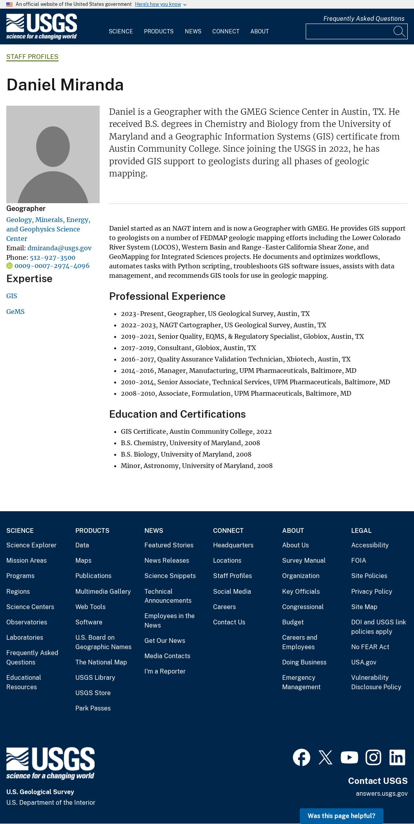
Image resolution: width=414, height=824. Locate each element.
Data (82, 545)
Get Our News (164, 640)
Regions (18, 591)
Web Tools (90, 607)
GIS (11, 296)
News (193, 31)
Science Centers (30, 607)
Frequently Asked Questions (364, 18)
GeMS (15, 312)
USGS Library (95, 677)
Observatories (26, 622)
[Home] (41, 38)
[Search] (400, 31)
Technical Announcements (167, 596)
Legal (361, 530)
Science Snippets (170, 576)
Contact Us (229, 622)
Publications (93, 576)
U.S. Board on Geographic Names (103, 642)
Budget (293, 622)
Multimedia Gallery (103, 591)
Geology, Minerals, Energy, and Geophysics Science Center (48, 229)
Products (158, 31)
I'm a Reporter (165, 671)
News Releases (166, 560)
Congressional (303, 607)
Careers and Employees (299, 642)
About (259, 31)
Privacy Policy (371, 591)
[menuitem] (121, 26)
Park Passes (93, 708)
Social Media (232, 591)
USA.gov (363, 662)
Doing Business (304, 662)
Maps (83, 560)
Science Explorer (31, 545)
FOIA (358, 560)
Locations (227, 560)
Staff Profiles (32, 57)
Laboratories (24, 637)
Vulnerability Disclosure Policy (376, 682)
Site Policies (369, 576)
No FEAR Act (370, 647)
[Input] (357, 31)
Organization (300, 576)
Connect (225, 31)
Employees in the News (169, 620)
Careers (224, 607)
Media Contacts (167, 656)
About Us (295, 545)
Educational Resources (23, 682)
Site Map (364, 607)
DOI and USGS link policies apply (378, 626)
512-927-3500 (52, 257)
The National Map (101, 662)
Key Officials (301, 591)
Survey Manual (304, 560)
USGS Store (93, 693)
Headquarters (233, 545)
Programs (20, 576)
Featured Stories (168, 545)
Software (88, 622)
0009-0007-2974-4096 (52, 266)
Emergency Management (301, 682)
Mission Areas (26, 560)
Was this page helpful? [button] (342, 816)
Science (121, 31)
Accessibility (370, 545)
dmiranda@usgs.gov (59, 248)
